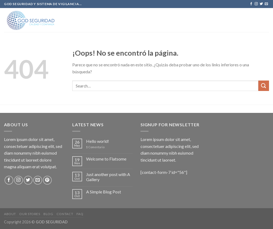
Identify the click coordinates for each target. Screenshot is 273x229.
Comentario (95, 147)
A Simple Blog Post (103, 191)
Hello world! (97, 141)
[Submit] (263, 86)
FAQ (80, 214)
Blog (48, 214)
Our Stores (29, 214)
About (10, 214)
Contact (65, 214)
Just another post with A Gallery (108, 177)
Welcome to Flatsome (106, 158)
